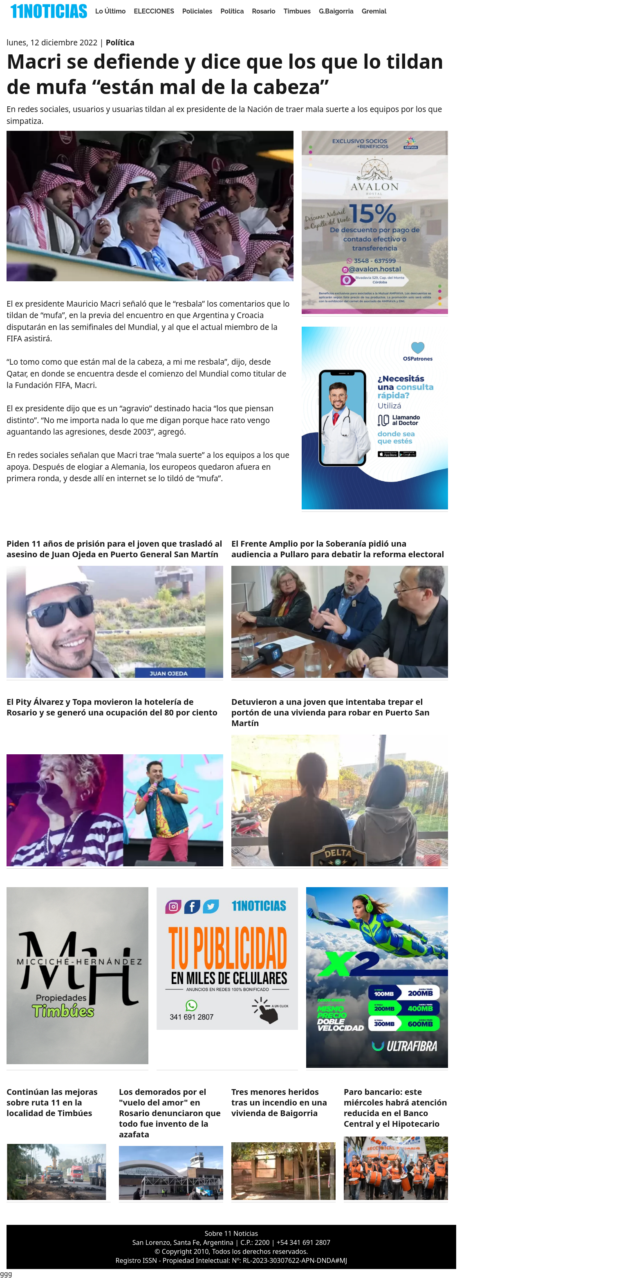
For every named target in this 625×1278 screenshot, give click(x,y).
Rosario (264, 11)
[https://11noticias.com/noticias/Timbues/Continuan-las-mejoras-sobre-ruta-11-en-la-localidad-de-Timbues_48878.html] (59, 1144)
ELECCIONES (154, 11)
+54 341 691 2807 (303, 1242)
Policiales (197, 11)
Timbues (297, 11)
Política (120, 42)
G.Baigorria (336, 11)
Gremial (374, 11)
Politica (232, 11)
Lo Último (110, 11)
